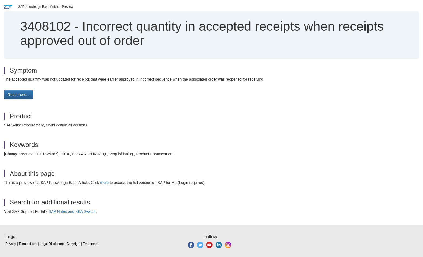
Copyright (73, 244)
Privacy (10, 244)
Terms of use (28, 244)
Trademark (90, 244)
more (104, 182)
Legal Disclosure (52, 244)
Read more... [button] (18, 94)
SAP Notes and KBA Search (72, 211)
